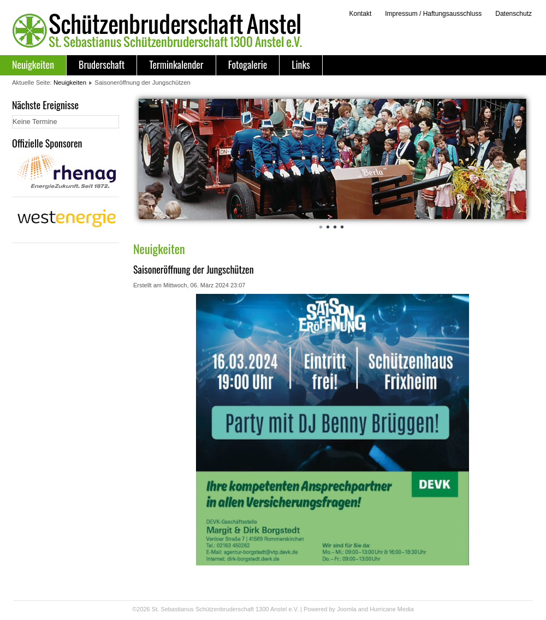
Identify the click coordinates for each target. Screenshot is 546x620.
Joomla (346, 609)
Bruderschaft (101, 64)
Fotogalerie (248, 64)
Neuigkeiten (33, 64)
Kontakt (360, 13)
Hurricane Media (392, 609)
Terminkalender (176, 64)
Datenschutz (513, 13)
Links (301, 64)
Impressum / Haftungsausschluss (433, 13)
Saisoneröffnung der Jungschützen (193, 269)
